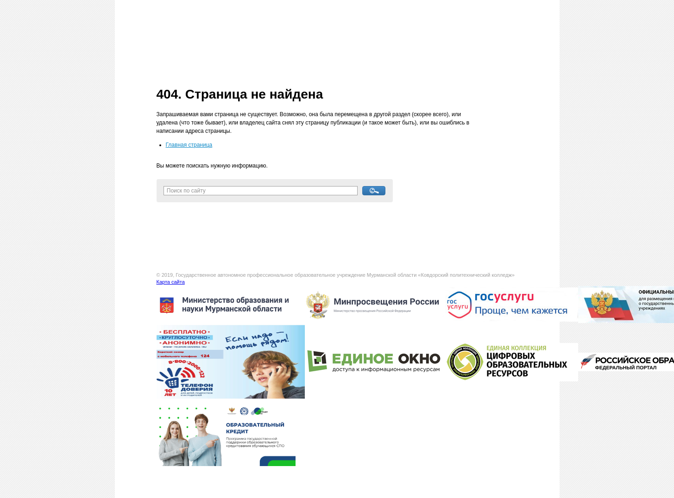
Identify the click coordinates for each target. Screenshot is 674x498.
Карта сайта (171, 282)
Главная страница (189, 145)
